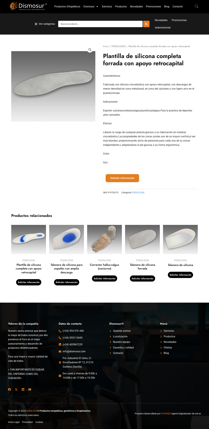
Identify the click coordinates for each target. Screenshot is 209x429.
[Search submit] (146, 24)
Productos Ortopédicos (67, 6)
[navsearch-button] (195, 6)
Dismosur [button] (91, 6)
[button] (45, 24)
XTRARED (166, 413)
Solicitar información (122, 178)
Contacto (178, 6)
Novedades (136, 6)
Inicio (106, 46)
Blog (166, 6)
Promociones (153, 6)
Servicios (107, 6)
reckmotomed (162, 27)
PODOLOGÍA (119, 46)
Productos (121, 6)
